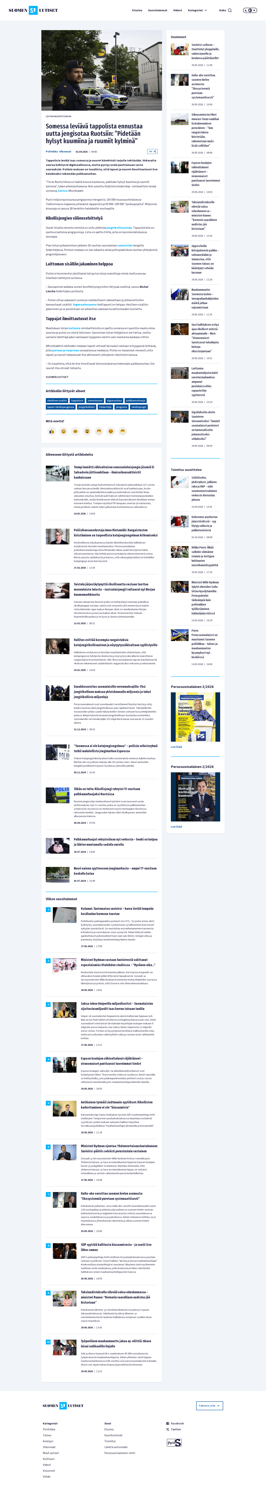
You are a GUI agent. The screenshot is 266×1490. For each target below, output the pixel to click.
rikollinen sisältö (57, 401)
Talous (47, 1435)
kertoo (63, 191)
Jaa (152, 151)
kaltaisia (74, 328)
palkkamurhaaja (135, 401)
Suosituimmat (157, 10)
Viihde (46, 1477)
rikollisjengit (139, 407)
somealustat (95, 401)
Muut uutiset (51, 1453)
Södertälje (105, 407)
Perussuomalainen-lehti (119, 1453)
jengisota (121, 407)
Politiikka (52, 152)
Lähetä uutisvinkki (115, 1447)
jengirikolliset (87, 407)
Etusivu (137, 10)
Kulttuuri (48, 1459)
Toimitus (110, 1441)
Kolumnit (49, 1471)
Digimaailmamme (85, 305)
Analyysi (48, 1441)
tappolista (77, 401)
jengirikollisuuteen (119, 228)
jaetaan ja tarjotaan (65, 350)
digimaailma (114, 401)
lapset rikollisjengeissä (60, 407)
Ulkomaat (65, 152)
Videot (177, 10)
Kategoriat (198, 10)
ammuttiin (125, 245)
